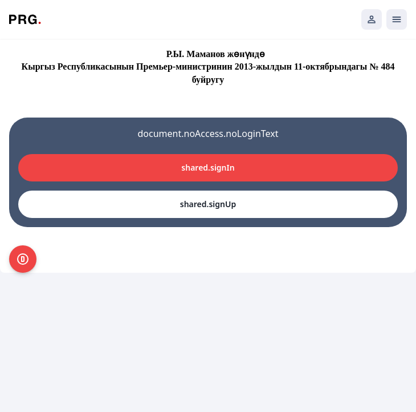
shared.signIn (207, 167)
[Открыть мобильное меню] (396, 19)
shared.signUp (208, 204)
